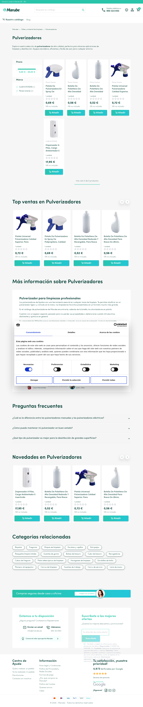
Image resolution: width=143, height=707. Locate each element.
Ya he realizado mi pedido (23, 672)
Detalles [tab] (71, 332)
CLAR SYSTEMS (27, 87)
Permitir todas (108, 380)
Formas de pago (46, 675)
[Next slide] (127, 202)
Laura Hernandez (39, 388)
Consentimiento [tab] (33, 332)
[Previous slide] (122, 202)
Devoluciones (18, 675)
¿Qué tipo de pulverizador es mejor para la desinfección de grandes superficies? (71, 438)
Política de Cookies (47, 684)
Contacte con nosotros (21, 679)
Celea (41, 691)
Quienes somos (45, 688)
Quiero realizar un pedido (23, 669)
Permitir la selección (71, 380)
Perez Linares (26, 91)
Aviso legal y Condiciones (50, 666)
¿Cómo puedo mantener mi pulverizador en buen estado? (71, 428)
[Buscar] (60, 10)
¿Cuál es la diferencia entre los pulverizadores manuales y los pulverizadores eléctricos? (71, 418)
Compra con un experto (86, 593)
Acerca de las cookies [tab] (110, 332)
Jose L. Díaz (80, 388)
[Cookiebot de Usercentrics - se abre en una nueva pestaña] (116, 325)
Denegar (34, 380)
